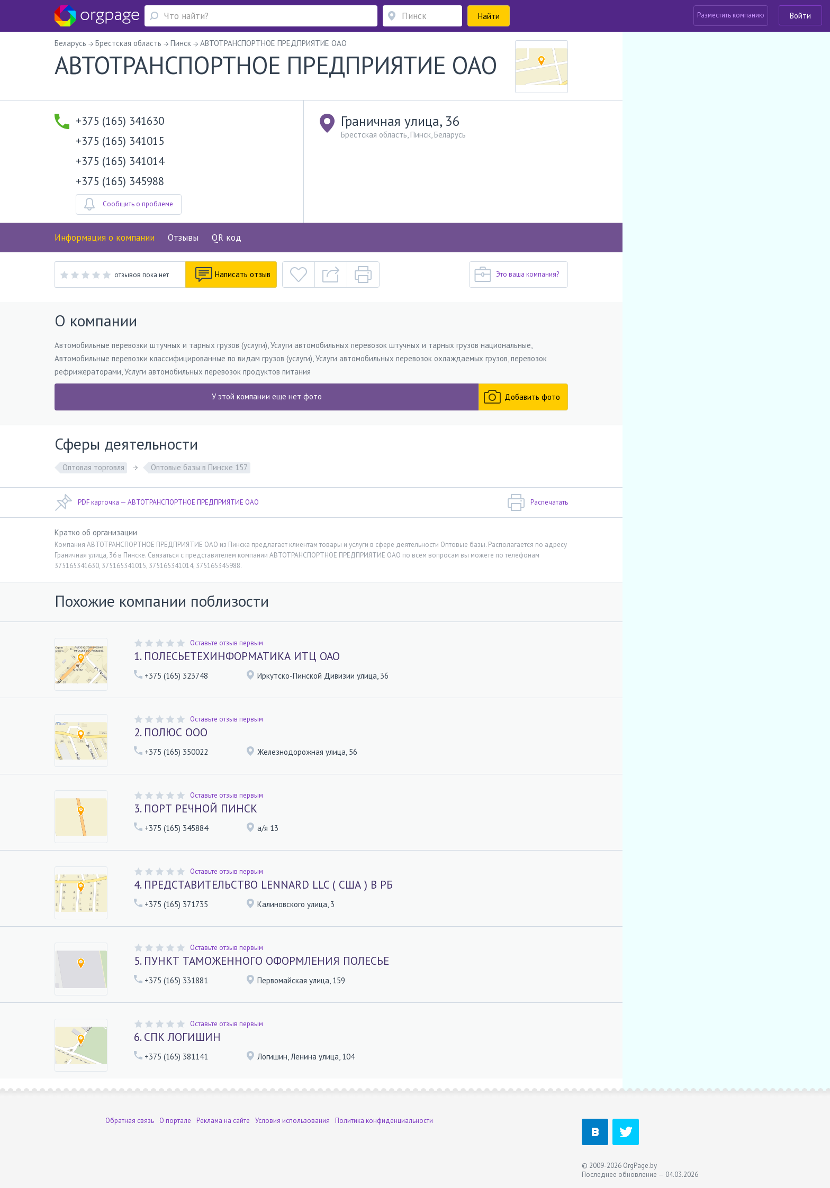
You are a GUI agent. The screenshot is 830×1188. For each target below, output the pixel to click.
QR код (226, 237)
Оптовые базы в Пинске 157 (199, 467)
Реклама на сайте (223, 1120)
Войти (800, 16)
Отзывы (183, 237)
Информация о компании (105, 237)
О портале (175, 1120)
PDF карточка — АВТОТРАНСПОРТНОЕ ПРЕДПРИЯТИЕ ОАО (157, 502)
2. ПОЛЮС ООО (171, 732)
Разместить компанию (730, 15)
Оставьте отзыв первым (226, 642)
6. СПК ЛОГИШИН (177, 1037)
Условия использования (292, 1120)
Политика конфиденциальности (384, 1120)
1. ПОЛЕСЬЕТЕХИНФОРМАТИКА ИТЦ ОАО (237, 656)
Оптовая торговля (93, 467)
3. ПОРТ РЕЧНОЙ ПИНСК (195, 808)
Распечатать (537, 502)
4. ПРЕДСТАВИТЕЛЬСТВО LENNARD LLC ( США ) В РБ (263, 885)
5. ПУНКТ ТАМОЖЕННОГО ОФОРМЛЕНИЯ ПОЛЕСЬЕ (261, 961)
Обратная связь (129, 1120)
